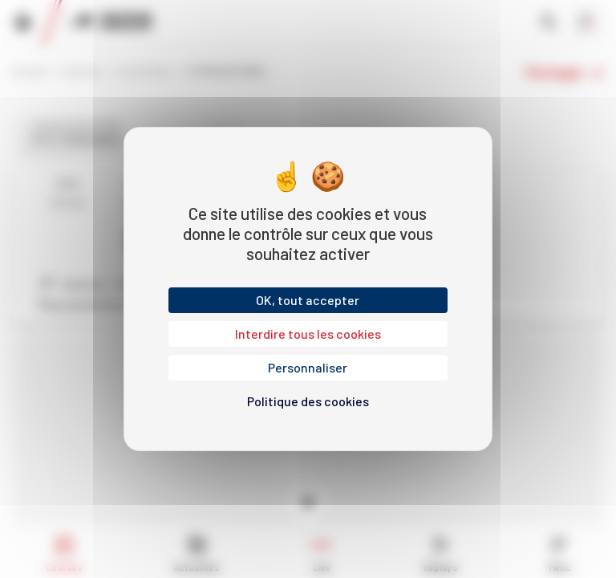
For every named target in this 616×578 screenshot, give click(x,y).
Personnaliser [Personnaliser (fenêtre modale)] (307, 367)
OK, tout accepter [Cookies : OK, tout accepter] (307, 299)
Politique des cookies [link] (308, 401)
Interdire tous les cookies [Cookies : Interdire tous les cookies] (308, 333)
